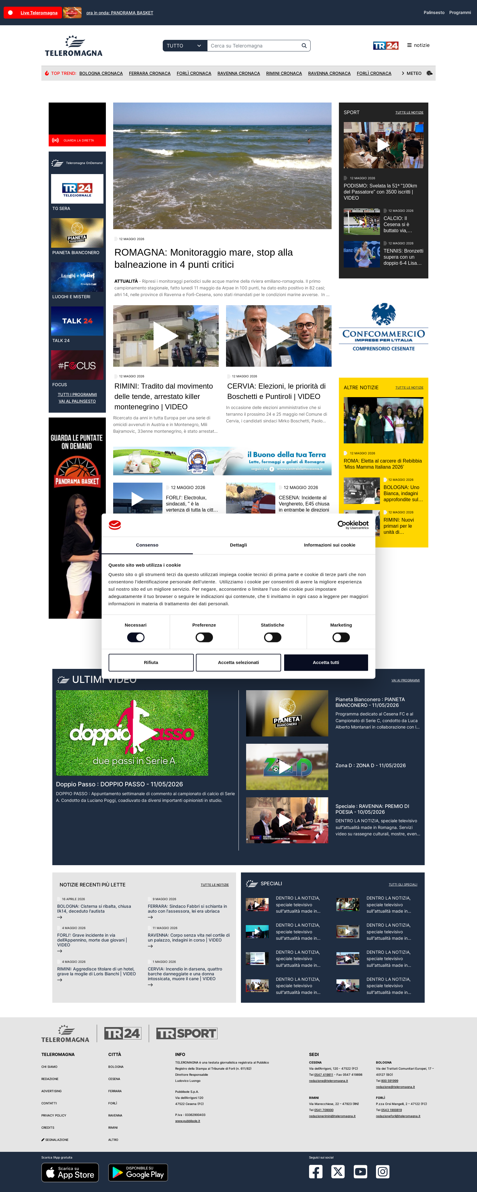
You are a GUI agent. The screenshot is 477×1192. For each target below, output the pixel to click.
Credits (47, 1127)
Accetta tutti (326, 662)
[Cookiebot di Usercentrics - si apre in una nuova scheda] (342, 525)
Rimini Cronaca (284, 73)
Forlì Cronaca (194, 73)
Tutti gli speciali (403, 884)
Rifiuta (151, 662)
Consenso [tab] (147, 545)
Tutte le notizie (215, 884)
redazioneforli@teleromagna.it (398, 1116)
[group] (77, 518)
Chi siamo (49, 1066)
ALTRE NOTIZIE (361, 387)
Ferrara (115, 1091)
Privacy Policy (53, 1115)
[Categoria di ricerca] (185, 45)
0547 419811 (323, 1074)
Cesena (114, 1079)
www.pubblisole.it (187, 1121)
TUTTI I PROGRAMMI (77, 394)
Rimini (113, 1127)
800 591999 (389, 1080)
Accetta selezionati (238, 662)
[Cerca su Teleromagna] (252, 45)
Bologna (116, 1066)
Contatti (49, 1103)
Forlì (112, 1103)
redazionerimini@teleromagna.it (332, 1116)
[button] (71, 612)
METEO (417, 73)
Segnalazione (54, 1139)
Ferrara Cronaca (150, 73)
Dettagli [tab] (238, 545)
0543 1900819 (391, 1110)
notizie (401, 45)
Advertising (51, 1091)
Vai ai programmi (406, 680)
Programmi (460, 12)
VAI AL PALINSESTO (77, 401)
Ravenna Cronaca (239, 73)
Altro (113, 1139)
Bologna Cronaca (101, 73)
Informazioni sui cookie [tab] (330, 545)
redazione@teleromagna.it (328, 1080)
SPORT (352, 112)
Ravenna (115, 1115)
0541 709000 (323, 1110)
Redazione (49, 1079)
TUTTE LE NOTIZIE (409, 112)
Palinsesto (434, 12)
